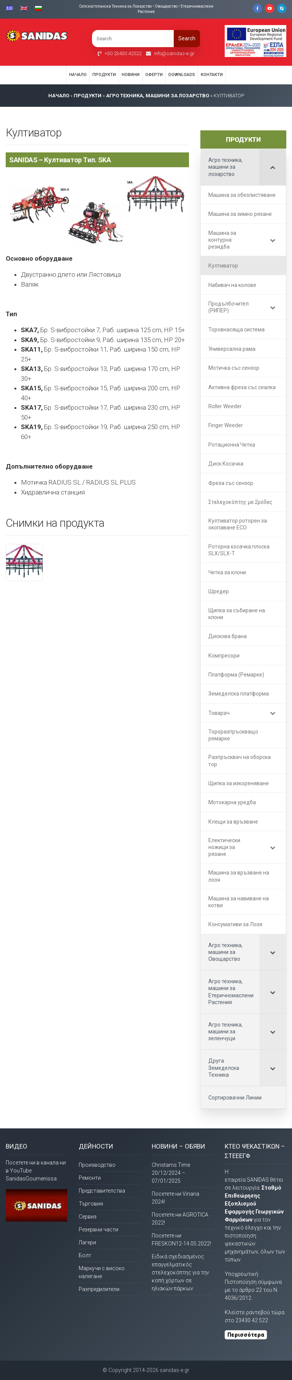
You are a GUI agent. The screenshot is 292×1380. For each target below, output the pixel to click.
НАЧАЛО (58, 95)
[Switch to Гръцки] (11, 8)
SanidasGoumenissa (31, 1179)
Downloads (181, 74)
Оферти (154, 74)
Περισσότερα (245, 1335)
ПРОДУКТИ (88, 95)
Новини (131, 74)
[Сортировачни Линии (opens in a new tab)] (243, 1097)
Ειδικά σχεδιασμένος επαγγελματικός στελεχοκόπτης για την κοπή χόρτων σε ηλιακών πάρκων (180, 1272)
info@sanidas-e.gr (174, 53)
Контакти (212, 74)
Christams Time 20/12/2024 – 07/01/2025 (171, 1173)
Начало (78, 74)
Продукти (104, 74)
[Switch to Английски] (24, 8)
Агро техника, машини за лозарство (157, 95)
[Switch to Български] (38, 8)
